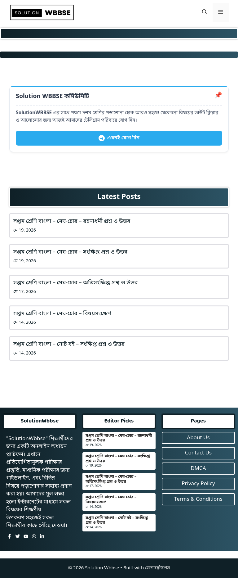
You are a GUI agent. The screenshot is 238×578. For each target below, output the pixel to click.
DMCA (198, 468)
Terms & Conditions (198, 499)
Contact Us (198, 453)
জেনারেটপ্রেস (157, 568)
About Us (198, 437)
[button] (204, 12)
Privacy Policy (198, 483)
